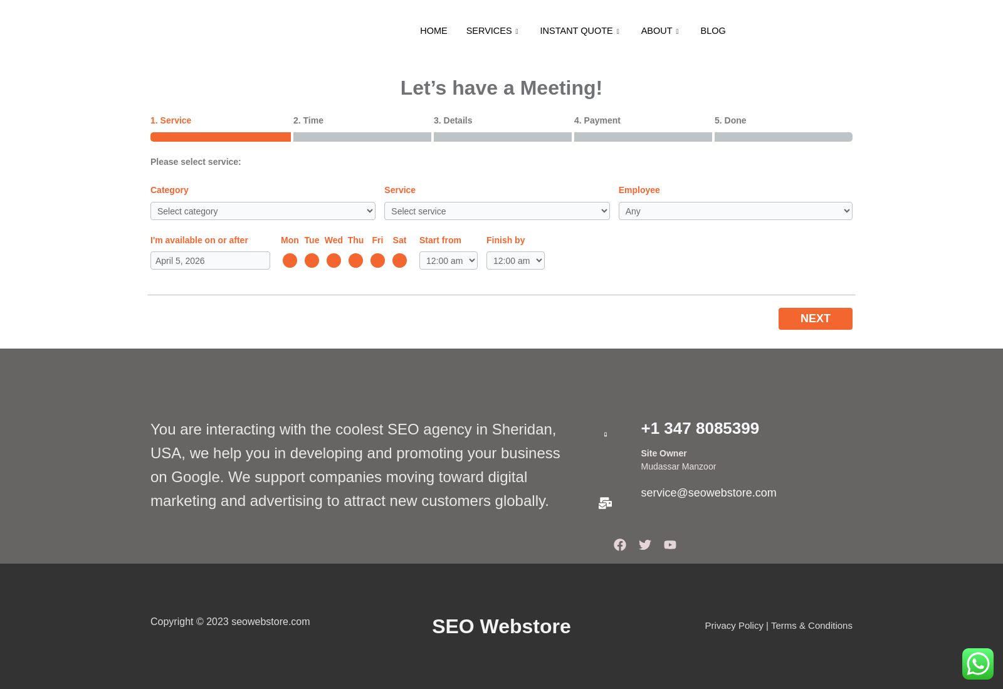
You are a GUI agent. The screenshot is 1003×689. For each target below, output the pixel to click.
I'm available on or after (199, 240)
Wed (334, 240)
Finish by (505, 240)
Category (169, 190)
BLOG (716, 31)
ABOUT (664, 31)
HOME (430, 31)
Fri (378, 240)
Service (400, 190)
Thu (356, 240)
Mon (290, 240)
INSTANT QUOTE (581, 31)
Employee (639, 190)
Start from (440, 240)
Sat (400, 240)
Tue (312, 240)
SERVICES (491, 31)
